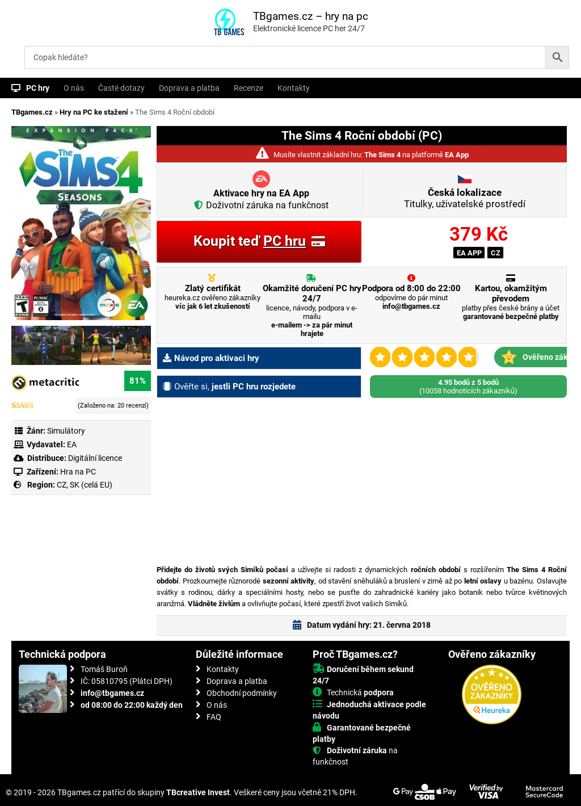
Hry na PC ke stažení (94, 112)
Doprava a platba (189, 88)
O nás (74, 88)
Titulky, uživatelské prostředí (464, 198)
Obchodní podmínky (242, 693)
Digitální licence (94, 458)
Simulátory (66, 430)
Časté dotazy (121, 88)
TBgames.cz (32, 112)
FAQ (214, 716)
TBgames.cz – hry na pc (310, 16)
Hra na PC (77, 471)
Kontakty (293, 88)
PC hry (37, 88)
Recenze (248, 88)
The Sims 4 (382, 154)
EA (72, 444)
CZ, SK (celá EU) (84, 484)
